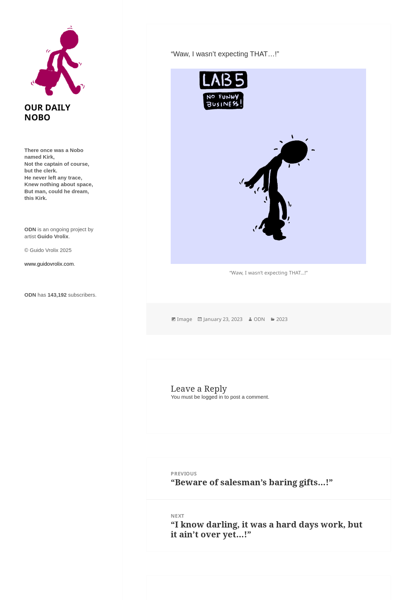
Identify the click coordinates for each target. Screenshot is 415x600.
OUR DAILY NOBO (47, 112)
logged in (212, 397)
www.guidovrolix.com (49, 264)
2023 (282, 319)
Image (184, 319)
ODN (259, 319)
